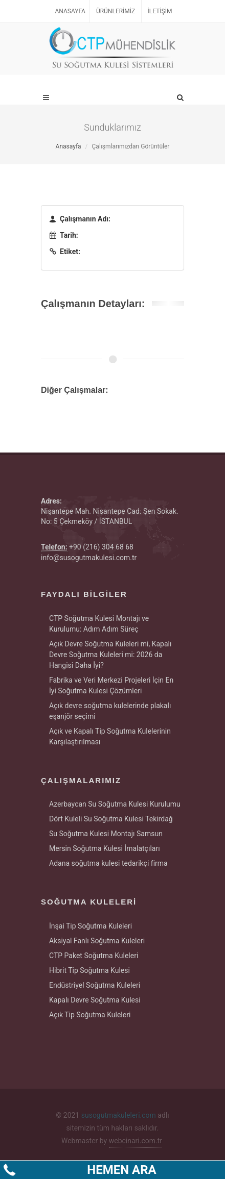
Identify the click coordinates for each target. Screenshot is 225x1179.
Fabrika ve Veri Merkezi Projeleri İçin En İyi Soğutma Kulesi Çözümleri (111, 685)
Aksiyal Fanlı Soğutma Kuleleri (97, 941)
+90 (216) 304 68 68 (101, 547)
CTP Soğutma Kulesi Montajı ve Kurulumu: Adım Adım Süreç (99, 623)
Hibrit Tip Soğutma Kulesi (89, 970)
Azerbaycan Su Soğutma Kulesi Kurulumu (115, 804)
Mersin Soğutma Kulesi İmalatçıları (104, 848)
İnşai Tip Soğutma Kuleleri (90, 926)
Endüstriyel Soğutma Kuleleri (94, 985)
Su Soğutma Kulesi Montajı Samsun (106, 834)
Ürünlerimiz (115, 11)
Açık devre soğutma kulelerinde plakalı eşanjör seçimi (110, 710)
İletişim (160, 11)
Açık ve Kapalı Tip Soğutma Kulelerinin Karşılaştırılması (110, 736)
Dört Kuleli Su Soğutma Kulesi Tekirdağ (111, 819)
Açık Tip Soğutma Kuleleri (89, 1015)
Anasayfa (70, 11)
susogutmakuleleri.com (118, 1115)
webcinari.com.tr (135, 1141)
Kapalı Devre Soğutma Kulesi (95, 1000)
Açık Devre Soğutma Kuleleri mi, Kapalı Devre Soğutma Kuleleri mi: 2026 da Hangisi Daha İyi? (110, 654)
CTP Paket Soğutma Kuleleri (93, 955)
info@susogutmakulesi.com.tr (89, 558)
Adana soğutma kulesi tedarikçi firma (108, 863)
